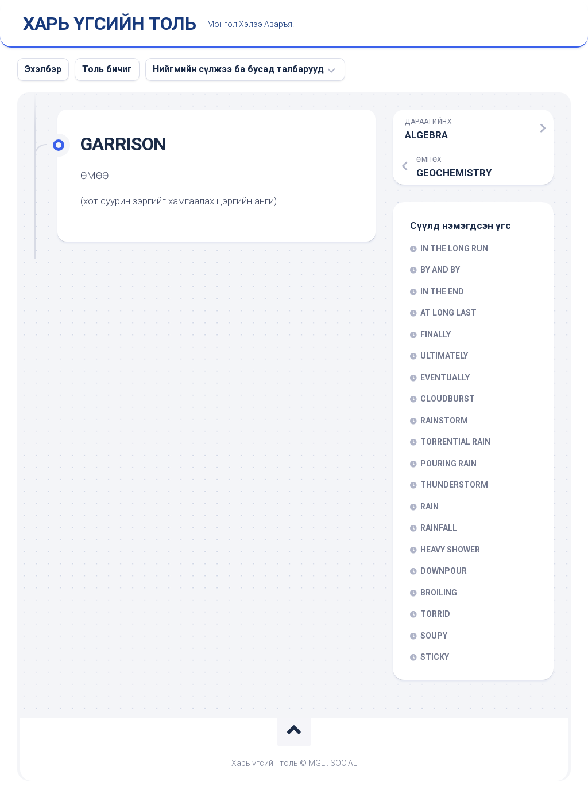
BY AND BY (440, 269)
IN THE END (442, 291)
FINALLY (435, 334)
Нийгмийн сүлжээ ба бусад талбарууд (238, 69)
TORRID (435, 613)
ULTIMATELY (444, 355)
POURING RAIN (448, 463)
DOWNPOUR (443, 570)
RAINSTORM (444, 420)
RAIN (429, 506)
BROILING (438, 592)
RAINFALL (438, 527)
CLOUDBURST (447, 398)
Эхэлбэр (43, 69)
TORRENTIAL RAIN (455, 441)
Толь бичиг (107, 69)
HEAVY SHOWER (450, 549)
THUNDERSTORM (454, 484)
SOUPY (433, 635)
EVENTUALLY (445, 377)
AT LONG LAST (448, 312)
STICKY (434, 656)
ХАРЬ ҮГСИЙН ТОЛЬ (109, 23)
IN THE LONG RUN (454, 248)
